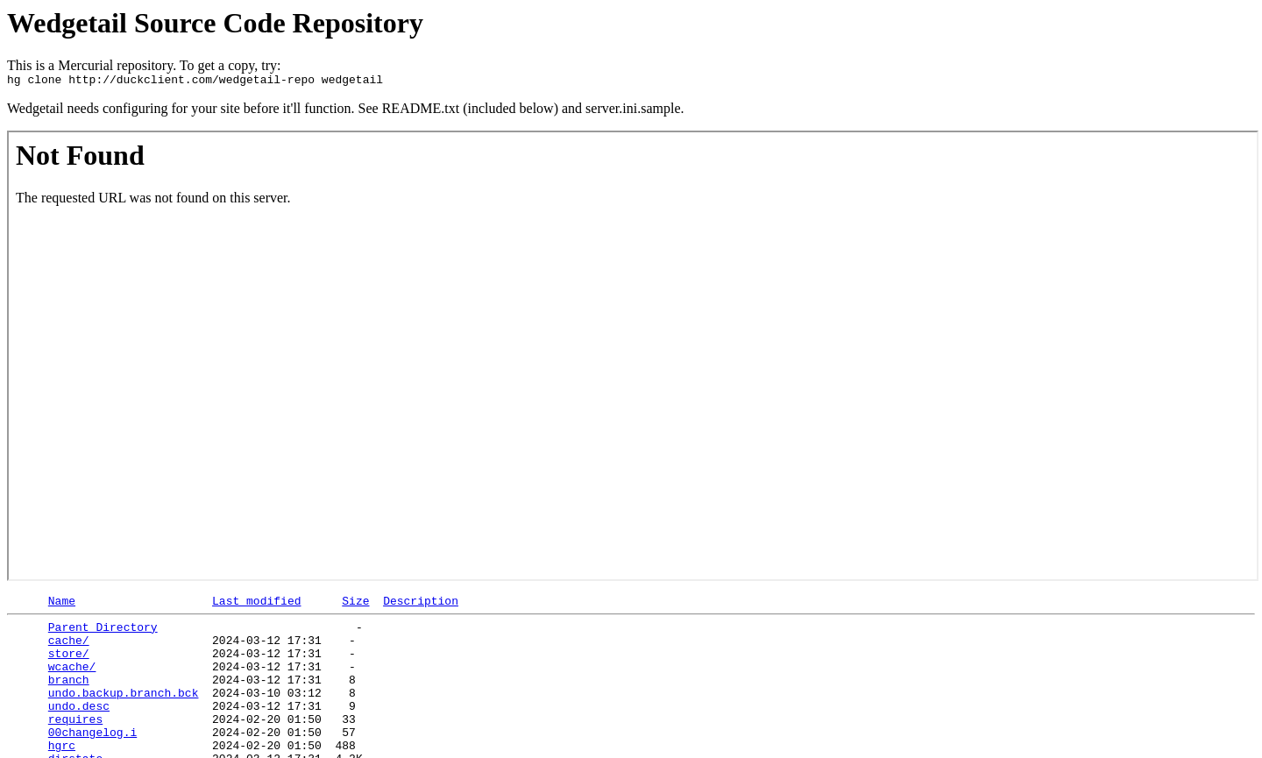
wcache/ (72, 682)
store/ (68, 666)
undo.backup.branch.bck (123, 713)
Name (61, 605)
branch (68, 697)
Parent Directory (103, 634)
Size (355, 605)
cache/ (68, 650)
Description (420, 605)
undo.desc (79, 729)
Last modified (256, 605)
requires (75, 745)
